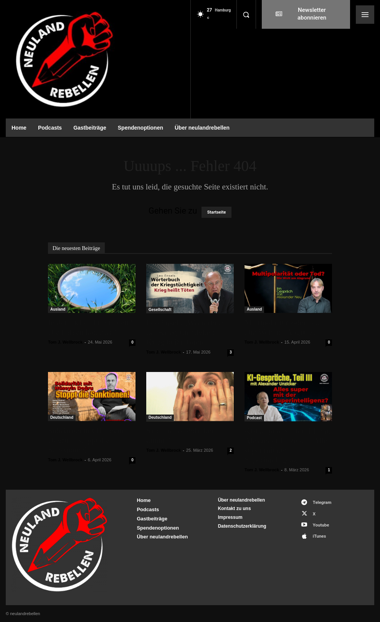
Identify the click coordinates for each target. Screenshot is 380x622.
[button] (246, 14)
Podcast (254, 418)
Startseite (216, 212)
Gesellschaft (160, 310)
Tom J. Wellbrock (65, 342)
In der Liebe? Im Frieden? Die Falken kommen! (90, 327)
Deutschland (61, 417)
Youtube (319, 522)
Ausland (57, 309)
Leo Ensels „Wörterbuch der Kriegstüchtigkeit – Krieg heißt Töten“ (186, 332)
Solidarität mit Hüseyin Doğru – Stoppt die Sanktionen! (85, 440)
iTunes (317, 532)
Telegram (320, 501)
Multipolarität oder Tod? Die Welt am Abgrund (284, 327)
